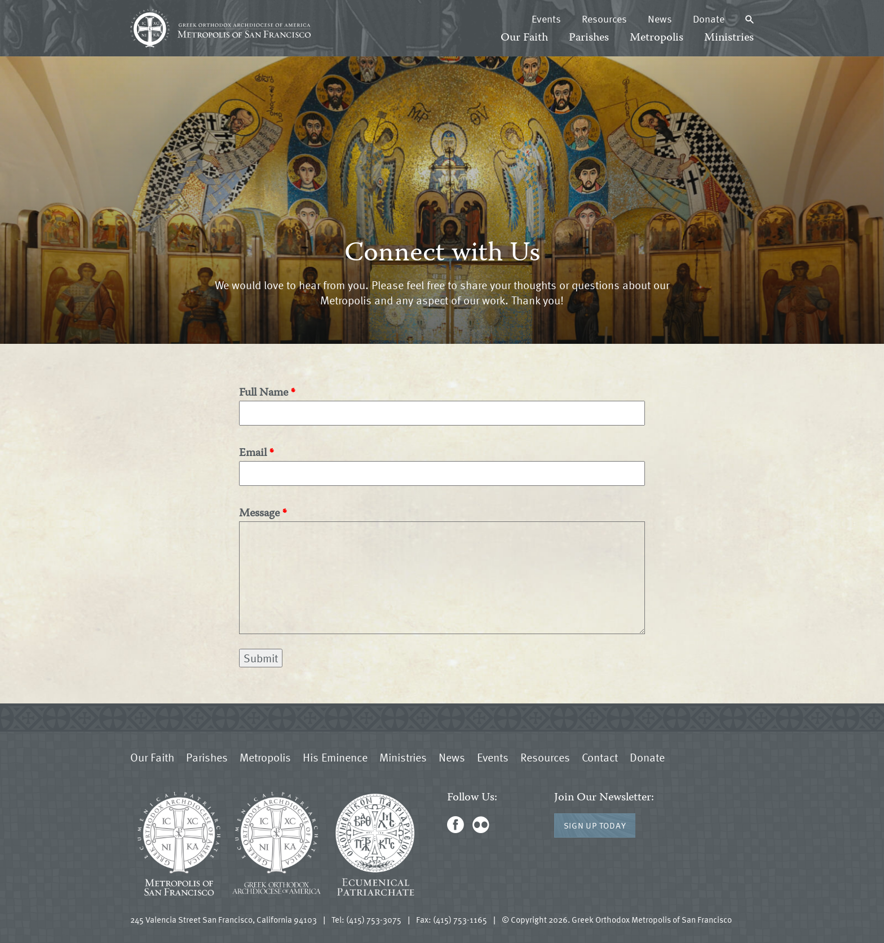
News (660, 18)
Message (259, 513)
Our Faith (524, 38)
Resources (604, 18)
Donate (708, 18)
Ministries (729, 38)
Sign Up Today (595, 825)
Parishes (589, 38)
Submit (261, 657)
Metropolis (656, 38)
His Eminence (335, 757)
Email (253, 453)
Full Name (263, 393)
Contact (600, 757)
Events (546, 18)
